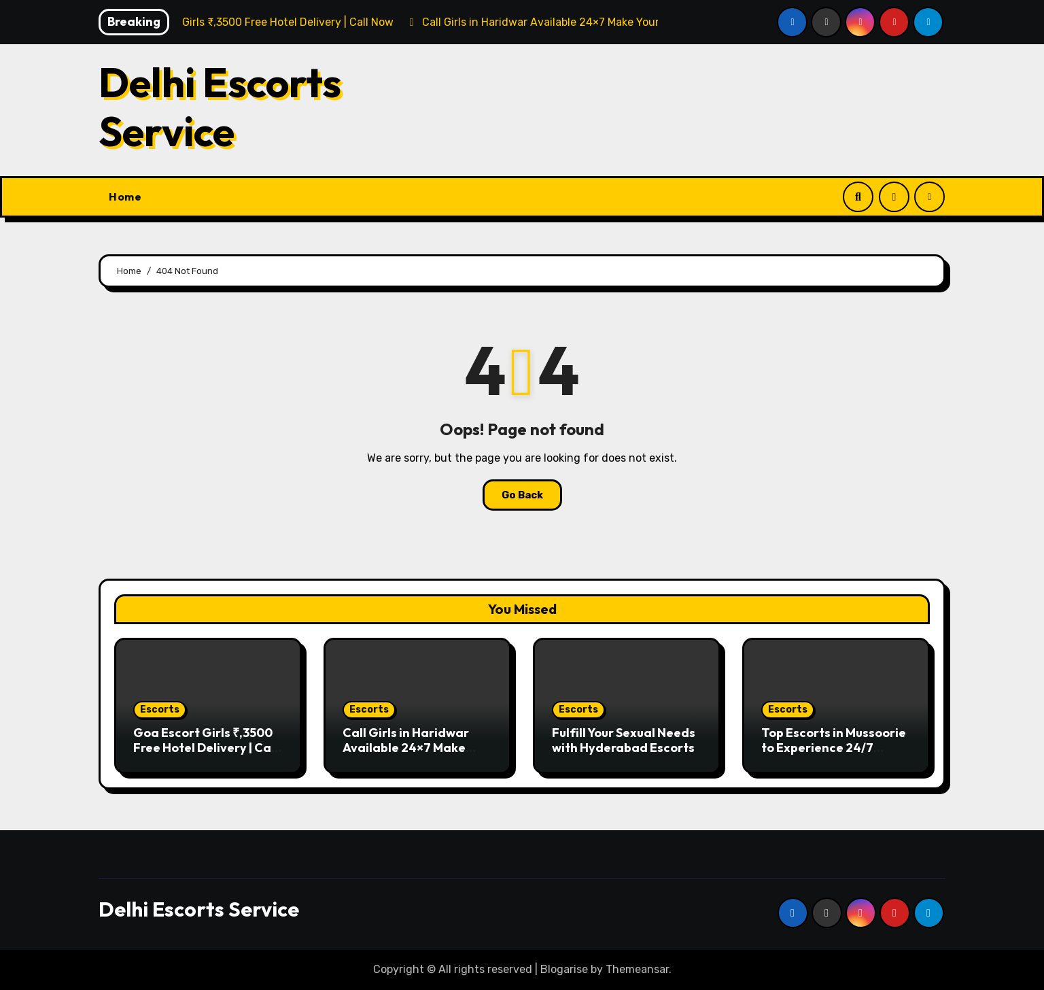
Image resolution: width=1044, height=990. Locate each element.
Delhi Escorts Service (220, 106)
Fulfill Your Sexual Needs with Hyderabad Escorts (623, 740)
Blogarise (564, 969)
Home (125, 196)
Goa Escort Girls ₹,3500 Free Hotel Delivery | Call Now (205, 747)
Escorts (159, 709)
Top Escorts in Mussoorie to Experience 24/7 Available (833, 747)
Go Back (522, 495)
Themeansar (637, 969)
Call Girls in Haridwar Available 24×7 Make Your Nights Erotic (406, 747)
